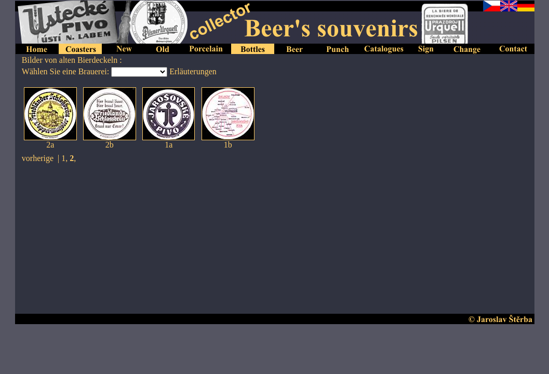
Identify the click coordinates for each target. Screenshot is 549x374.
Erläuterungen (193, 71)
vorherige (37, 158)
